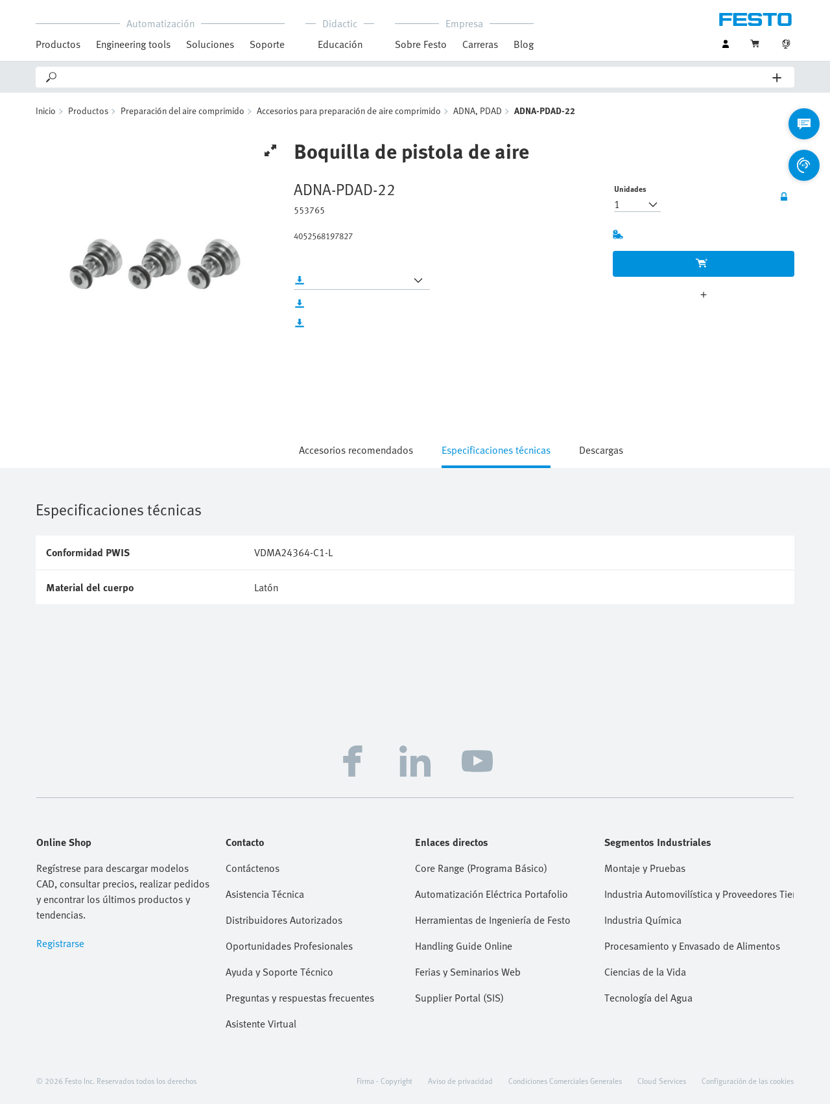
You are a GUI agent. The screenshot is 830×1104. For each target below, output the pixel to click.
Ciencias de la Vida (645, 972)
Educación (340, 44)
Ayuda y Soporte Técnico (279, 972)
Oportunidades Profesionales (289, 946)
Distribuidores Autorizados (284, 920)
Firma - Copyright (384, 1080)
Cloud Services (661, 1080)
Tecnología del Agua (648, 997)
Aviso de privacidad (460, 1080)
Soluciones (210, 44)
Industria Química (643, 920)
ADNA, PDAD (477, 110)
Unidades (630, 188)
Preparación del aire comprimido (182, 110)
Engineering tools (133, 44)
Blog (524, 44)
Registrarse (60, 943)
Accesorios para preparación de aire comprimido (349, 110)
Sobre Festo (421, 44)
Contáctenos (252, 868)
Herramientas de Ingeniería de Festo (493, 920)
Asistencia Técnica (265, 894)
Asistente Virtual (261, 1023)
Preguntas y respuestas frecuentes (300, 997)
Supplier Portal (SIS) (459, 997)
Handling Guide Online (463, 946)
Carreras (480, 44)
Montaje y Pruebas (644, 868)
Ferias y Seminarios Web (468, 972)
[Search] (415, 77)
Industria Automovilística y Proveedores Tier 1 (699, 894)
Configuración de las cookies (748, 1080)
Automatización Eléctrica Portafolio (491, 894)
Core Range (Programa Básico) (481, 868)
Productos (58, 44)
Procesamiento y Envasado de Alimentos (692, 946)
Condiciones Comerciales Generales (565, 1080)
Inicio (46, 110)
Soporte (267, 44)
